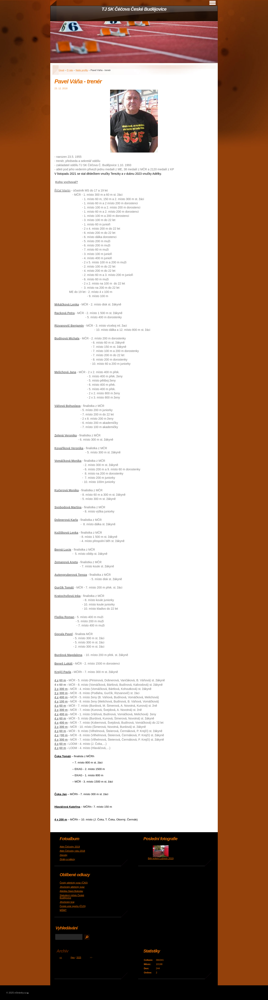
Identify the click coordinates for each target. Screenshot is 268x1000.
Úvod (61, 70)
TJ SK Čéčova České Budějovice (134, 9)
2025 (78, 957)
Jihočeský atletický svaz (72, 887)
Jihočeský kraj (67, 902)
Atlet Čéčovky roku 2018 (72, 851)
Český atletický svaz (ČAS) (74, 882)
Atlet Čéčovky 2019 (70, 846)
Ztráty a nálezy (67, 859)
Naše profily (82, 70)
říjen (73, 957)
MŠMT (63, 910)
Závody (63, 855)
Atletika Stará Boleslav (71, 891)
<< (60, 957)
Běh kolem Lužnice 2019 (161, 858)
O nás (70, 70)
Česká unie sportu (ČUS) (73, 906)
